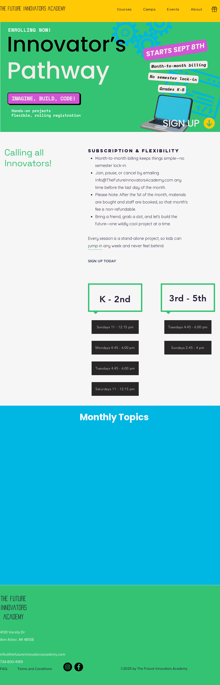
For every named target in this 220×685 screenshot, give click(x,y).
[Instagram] (67, 667)
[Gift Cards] (214, 9)
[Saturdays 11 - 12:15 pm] (115, 389)
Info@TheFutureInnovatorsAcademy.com (134, 180)
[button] (124, 9)
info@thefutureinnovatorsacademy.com (32, 654)
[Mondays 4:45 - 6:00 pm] (115, 348)
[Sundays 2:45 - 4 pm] (187, 348)
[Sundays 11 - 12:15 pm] (115, 327)
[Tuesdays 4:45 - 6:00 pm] (187, 327)
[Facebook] (78, 667)
